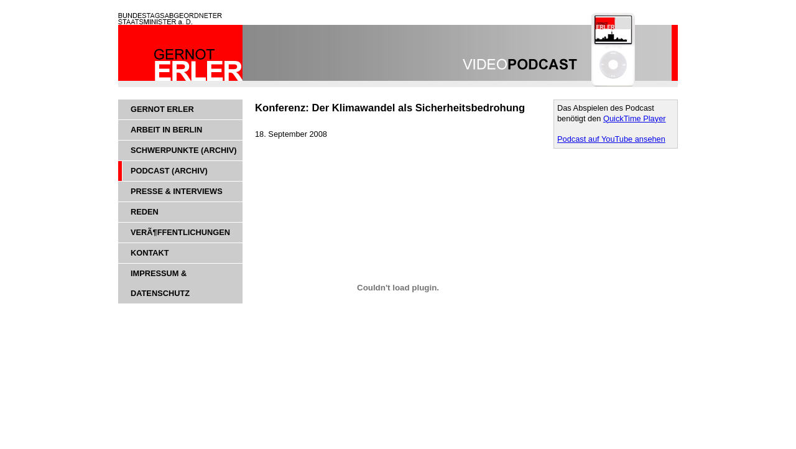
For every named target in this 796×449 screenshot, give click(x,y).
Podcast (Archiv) (169, 170)
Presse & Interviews (177, 191)
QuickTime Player (634, 118)
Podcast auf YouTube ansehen (611, 139)
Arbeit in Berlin (166, 129)
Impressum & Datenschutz (160, 283)
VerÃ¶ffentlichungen (180, 232)
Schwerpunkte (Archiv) (184, 150)
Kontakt (150, 252)
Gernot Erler (162, 109)
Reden (145, 211)
